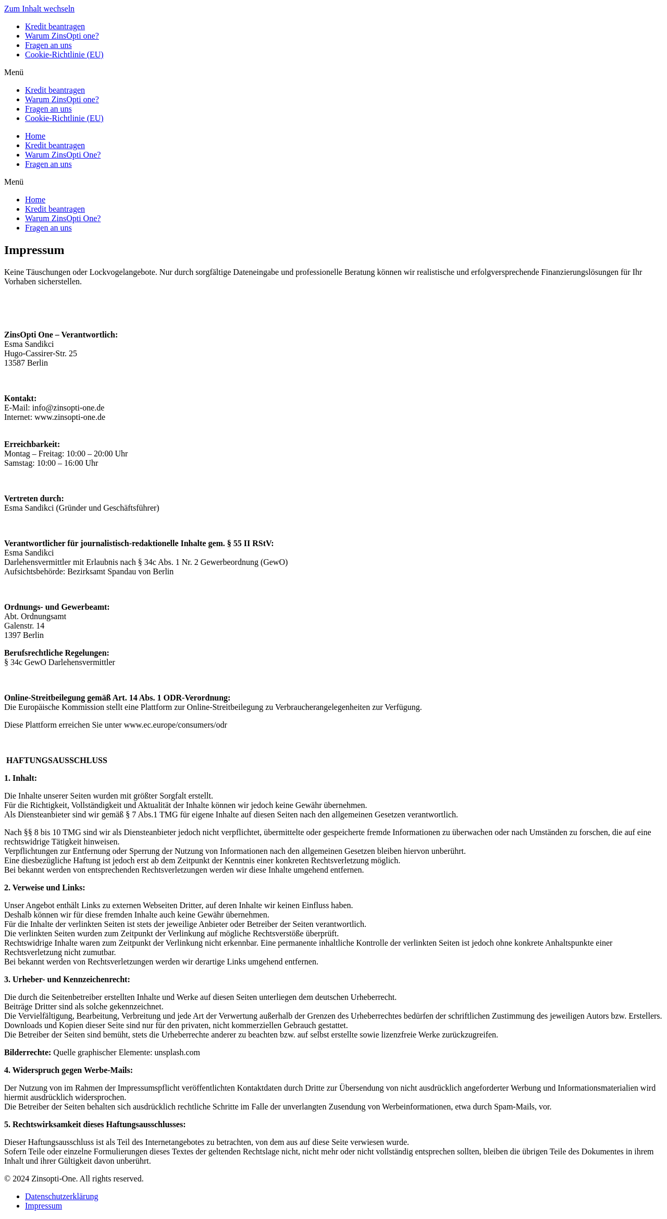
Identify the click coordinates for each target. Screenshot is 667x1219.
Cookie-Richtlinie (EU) (64, 54)
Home (35, 135)
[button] (333, 72)
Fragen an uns (48, 45)
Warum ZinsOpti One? (63, 154)
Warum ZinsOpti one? (62, 35)
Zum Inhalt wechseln (39, 8)
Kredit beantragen (55, 26)
